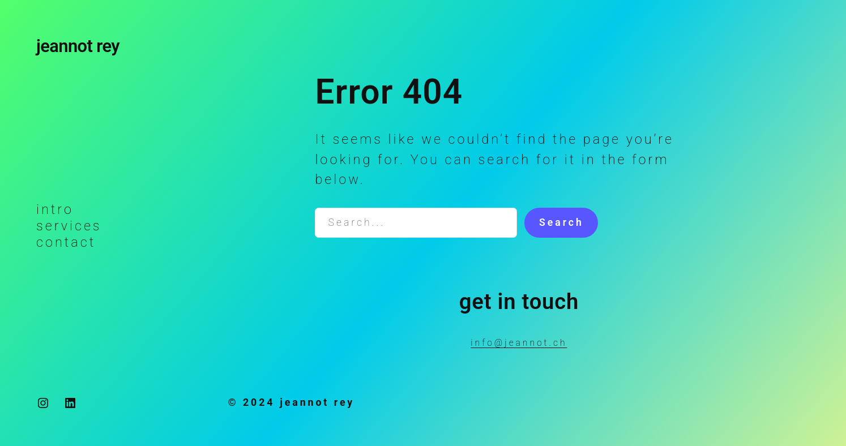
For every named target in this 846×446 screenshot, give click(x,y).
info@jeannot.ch (519, 342)
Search (561, 222)
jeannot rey (77, 46)
